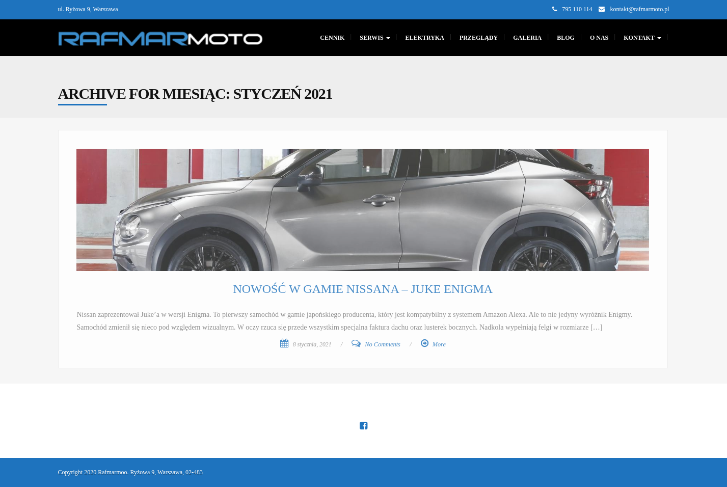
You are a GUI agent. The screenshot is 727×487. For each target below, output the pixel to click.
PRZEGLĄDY (479, 37)
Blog (566, 37)
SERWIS (375, 37)
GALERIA (527, 37)
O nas (599, 37)
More (439, 344)
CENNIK (332, 37)
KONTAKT (642, 37)
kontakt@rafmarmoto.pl (639, 9)
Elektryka (425, 37)
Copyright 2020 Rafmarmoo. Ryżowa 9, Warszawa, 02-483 (130, 472)
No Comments (382, 344)
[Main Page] (160, 37)
